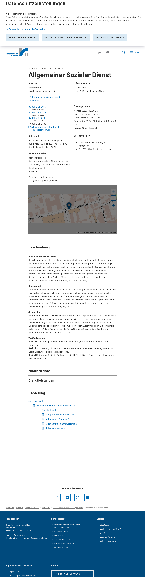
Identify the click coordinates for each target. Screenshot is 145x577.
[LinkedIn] (67, 497)
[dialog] (72, 23)
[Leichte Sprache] (99, 52)
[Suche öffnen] (123, 52)
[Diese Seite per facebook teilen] (57, 497)
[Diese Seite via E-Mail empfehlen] (87, 497)
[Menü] (134, 52)
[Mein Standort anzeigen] (113, 205)
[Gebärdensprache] (107, 52)
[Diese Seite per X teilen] (77, 497)
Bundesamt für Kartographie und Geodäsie (93, 232)
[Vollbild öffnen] (113, 212)
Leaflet (78, 232)
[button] (113, 191)
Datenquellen (112, 232)
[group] (72, 209)
